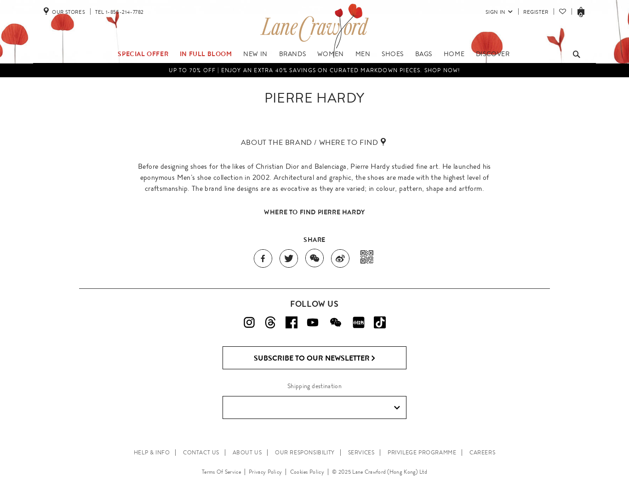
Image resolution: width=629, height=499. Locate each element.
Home (454, 53)
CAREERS (482, 452)
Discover (493, 53)
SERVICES (361, 452)
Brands (292, 53)
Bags (423, 53)
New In (255, 53)
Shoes (393, 53)
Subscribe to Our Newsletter (315, 358)
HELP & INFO (152, 452)
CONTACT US (201, 452)
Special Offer (143, 53)
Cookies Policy (307, 472)
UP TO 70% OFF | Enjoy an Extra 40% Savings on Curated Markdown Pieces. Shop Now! (315, 70)
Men (363, 53)
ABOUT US (247, 452)
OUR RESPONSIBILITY (305, 452)
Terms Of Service (221, 472)
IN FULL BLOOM (206, 53)
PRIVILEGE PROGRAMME (422, 452)
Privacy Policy (265, 472)
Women (330, 53)
